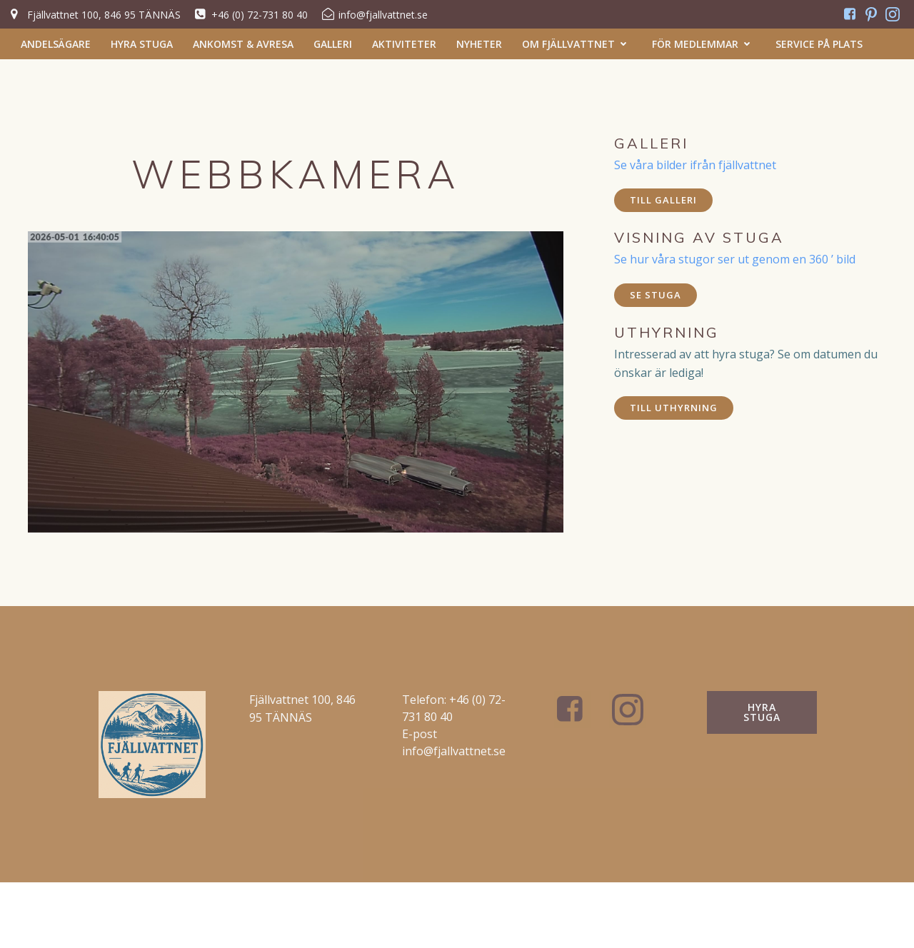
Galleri (332, 44)
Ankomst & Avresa (243, 44)
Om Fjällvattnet (577, 44)
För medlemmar (703, 44)
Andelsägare (56, 44)
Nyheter (479, 44)
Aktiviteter (404, 44)
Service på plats (819, 44)
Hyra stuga (142, 44)
